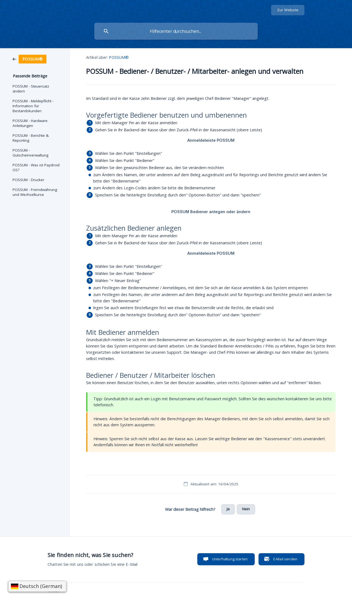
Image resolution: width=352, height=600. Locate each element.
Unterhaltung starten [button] (230, 558)
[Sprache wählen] (37, 586)
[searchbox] (176, 31)
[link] (29, 58)
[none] (287, 10)
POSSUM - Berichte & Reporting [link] (31, 138)
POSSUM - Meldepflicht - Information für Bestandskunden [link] (33, 105)
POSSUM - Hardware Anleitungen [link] (30, 123)
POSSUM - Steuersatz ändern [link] (31, 89)
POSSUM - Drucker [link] (28, 179)
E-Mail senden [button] (285, 558)
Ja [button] (228, 508)
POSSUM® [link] (119, 57)
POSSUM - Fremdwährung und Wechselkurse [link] (35, 192)
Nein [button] (246, 508)
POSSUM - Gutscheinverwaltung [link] (30, 153)
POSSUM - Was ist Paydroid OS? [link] (36, 167)
